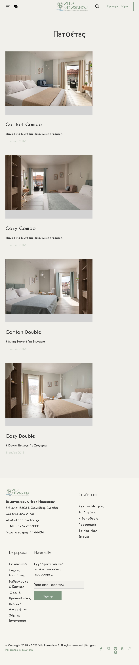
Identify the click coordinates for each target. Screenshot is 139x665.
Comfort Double (23, 332)
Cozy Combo (20, 228)
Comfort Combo (23, 124)
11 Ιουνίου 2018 (15, 141)
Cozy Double (20, 436)
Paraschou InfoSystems (19, 649)
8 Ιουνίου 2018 (14, 452)
